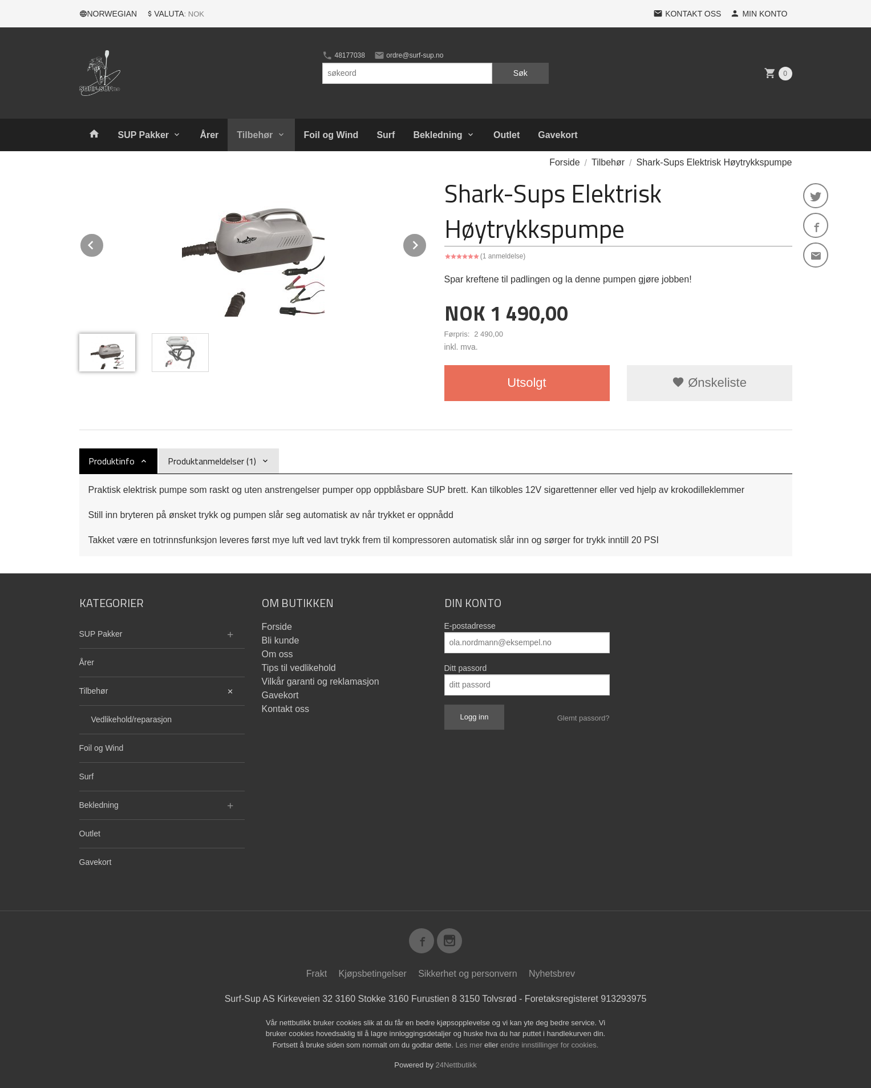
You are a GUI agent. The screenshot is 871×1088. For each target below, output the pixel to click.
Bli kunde (280, 640)
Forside (564, 162)
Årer (209, 135)
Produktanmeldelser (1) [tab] (212, 461)
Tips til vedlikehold (299, 668)
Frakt (316, 973)
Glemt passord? (583, 718)
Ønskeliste (709, 382)
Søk (520, 73)
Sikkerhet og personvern (467, 973)
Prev (103, 243)
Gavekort (557, 135)
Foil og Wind (331, 135)
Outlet (506, 135)
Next (426, 243)
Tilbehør (255, 135)
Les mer (470, 1045)
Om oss (277, 654)
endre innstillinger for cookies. (549, 1045)
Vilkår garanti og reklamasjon (320, 681)
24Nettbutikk (456, 1065)
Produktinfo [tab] (111, 461)
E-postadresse (470, 625)
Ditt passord (465, 668)
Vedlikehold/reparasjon (131, 719)
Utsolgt (526, 382)
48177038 (343, 55)
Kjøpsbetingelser (373, 973)
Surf (385, 135)
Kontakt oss (286, 709)
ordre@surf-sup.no (409, 55)
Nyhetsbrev (552, 973)
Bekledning (437, 135)
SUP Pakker (143, 135)
